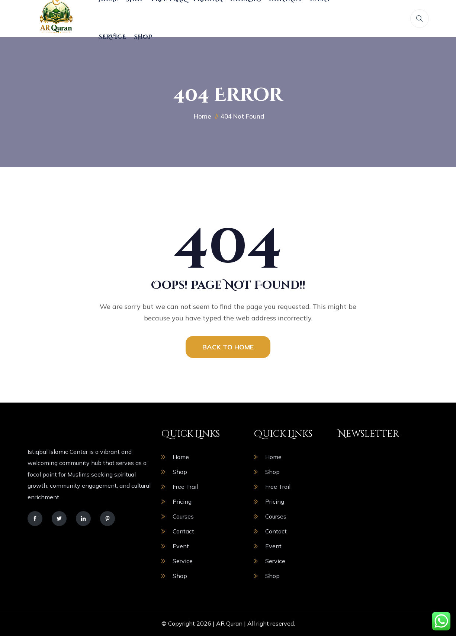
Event (181, 546)
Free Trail (185, 486)
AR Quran (229, 623)
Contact (183, 531)
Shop (143, 37)
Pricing (182, 501)
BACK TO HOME (228, 347)
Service (112, 37)
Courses (183, 516)
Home (181, 457)
